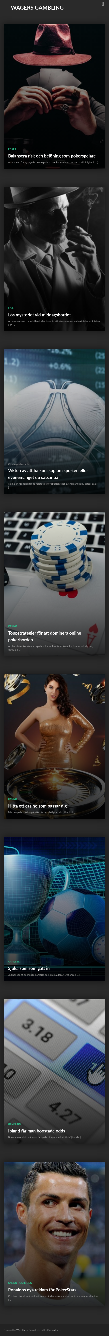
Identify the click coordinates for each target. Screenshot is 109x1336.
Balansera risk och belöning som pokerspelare (52, 155)
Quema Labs (53, 1330)
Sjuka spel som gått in (29, 968)
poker (12, 149)
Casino (12, 626)
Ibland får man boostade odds (36, 1130)
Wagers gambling (37, 7)
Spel (10, 307)
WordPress (21, 1330)
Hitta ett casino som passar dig (37, 805)
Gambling (14, 961)
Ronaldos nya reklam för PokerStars (42, 1289)
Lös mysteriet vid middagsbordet (39, 314)
